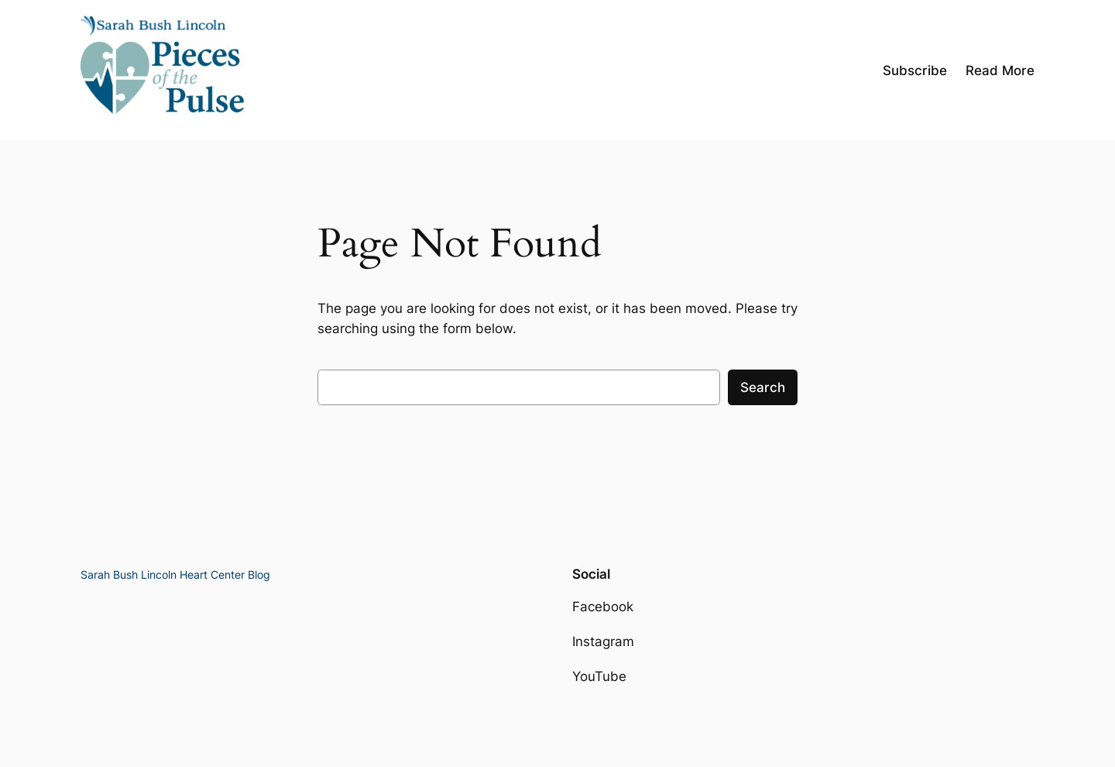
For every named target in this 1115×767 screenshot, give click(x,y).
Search (762, 387)
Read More (1000, 70)
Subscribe (915, 70)
